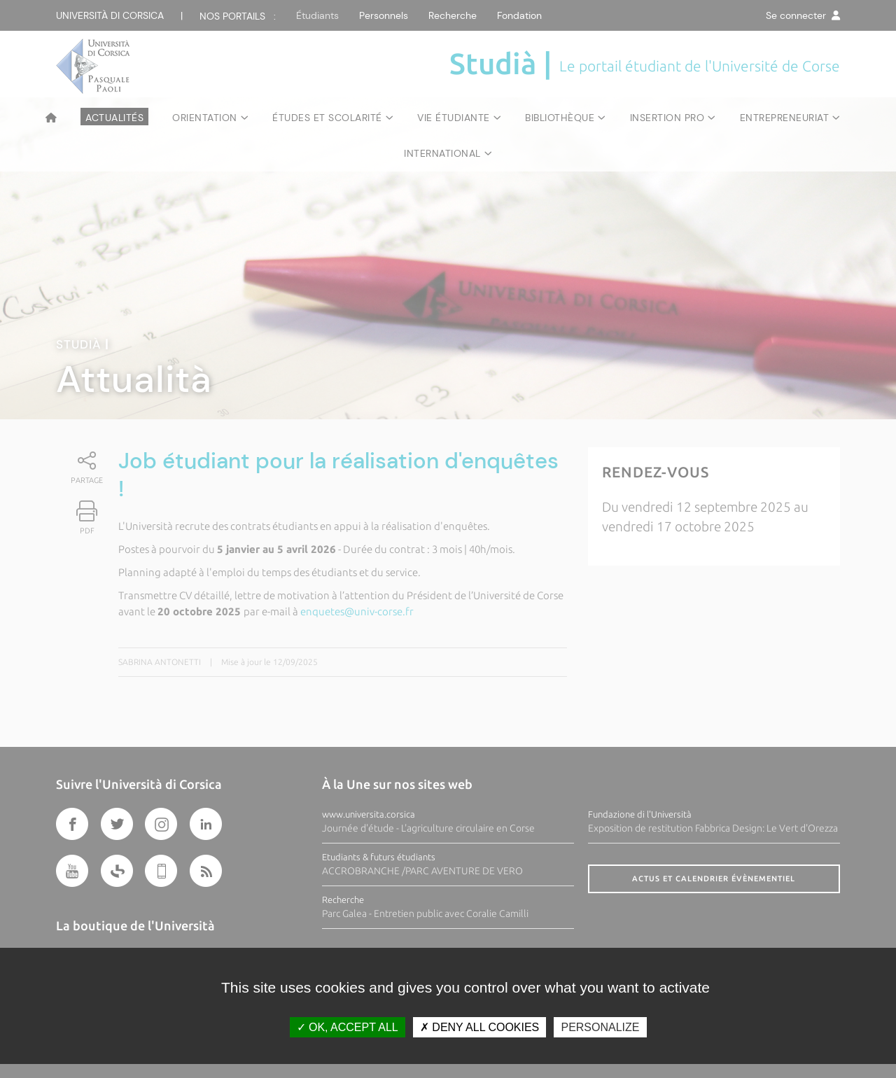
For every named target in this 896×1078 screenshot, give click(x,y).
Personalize (600, 1027)
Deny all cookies (479, 1027)
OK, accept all (347, 1027)
